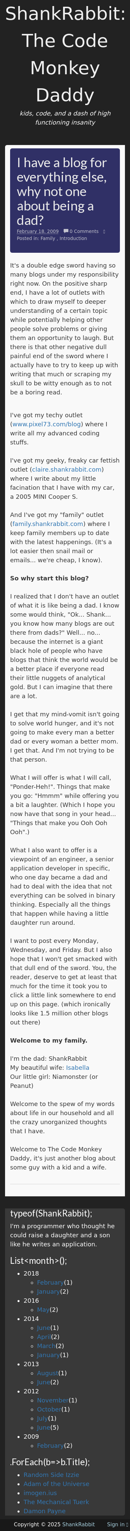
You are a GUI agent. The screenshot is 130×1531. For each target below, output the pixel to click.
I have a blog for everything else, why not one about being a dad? (62, 191)
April (44, 1336)
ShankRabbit (78, 1525)
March (46, 1345)
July (42, 1418)
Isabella (77, 1067)
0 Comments (82, 231)
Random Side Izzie (51, 1474)
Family (48, 238)
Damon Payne (45, 1511)
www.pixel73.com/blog (46, 424)
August (47, 1373)
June (43, 1327)
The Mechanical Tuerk (56, 1501)
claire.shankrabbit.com (66, 469)
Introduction (73, 238)
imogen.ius (40, 1492)
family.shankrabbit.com (47, 523)
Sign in (117, 1525)
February (50, 1282)
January (48, 1291)
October (49, 1409)
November (53, 1400)
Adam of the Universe (56, 1483)
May (43, 1309)
